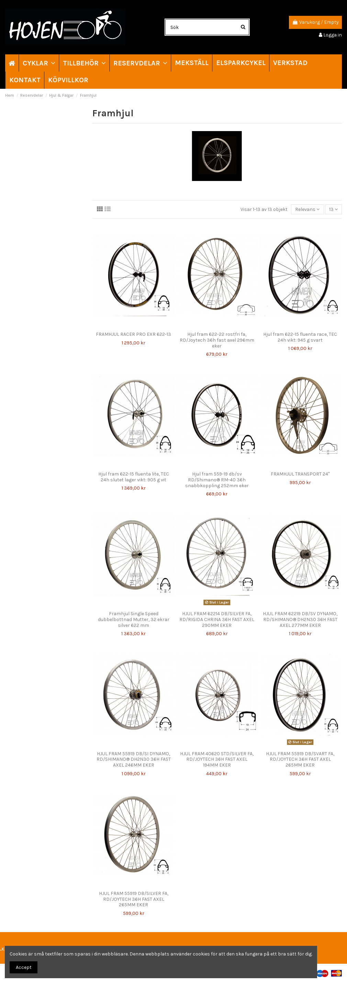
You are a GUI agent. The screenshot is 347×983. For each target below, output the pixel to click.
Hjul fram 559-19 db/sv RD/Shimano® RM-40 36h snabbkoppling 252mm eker (217, 480)
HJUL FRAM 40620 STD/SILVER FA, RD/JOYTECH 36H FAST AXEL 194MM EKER (217, 759)
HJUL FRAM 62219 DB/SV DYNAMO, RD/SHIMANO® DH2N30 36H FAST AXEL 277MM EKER (300, 619)
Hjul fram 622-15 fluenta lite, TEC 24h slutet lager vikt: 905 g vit (133, 477)
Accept (24, 967)
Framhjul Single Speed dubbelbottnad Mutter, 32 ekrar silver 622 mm (133, 619)
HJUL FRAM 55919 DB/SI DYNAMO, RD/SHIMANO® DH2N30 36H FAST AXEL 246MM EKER (134, 759)
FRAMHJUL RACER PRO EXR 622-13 (133, 334)
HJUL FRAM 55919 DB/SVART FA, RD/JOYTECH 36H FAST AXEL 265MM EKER (300, 759)
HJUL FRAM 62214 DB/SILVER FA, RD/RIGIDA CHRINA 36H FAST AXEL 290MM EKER (216, 619)
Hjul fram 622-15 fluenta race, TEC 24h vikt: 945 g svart (300, 337)
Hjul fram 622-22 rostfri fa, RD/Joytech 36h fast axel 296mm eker (217, 340)
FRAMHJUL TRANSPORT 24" (300, 474)
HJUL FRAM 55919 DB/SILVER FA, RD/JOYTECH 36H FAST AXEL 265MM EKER (133, 899)
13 (333, 209)
